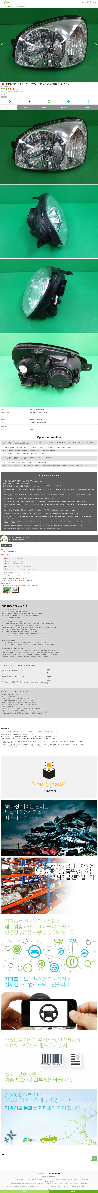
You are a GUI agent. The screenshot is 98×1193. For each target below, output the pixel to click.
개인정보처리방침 (56, 1173)
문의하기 (78, 1179)
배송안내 (44, 107)
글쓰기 (94, 1158)
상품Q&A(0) (86, 107)
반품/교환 (26, 107)
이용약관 (39, 1173)
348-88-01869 (21, 1183)
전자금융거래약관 (46, 1173)
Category (2, 2)
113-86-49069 (20, 1179)
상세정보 (8, 107)
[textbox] (49, 6)
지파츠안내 (63, 107)
